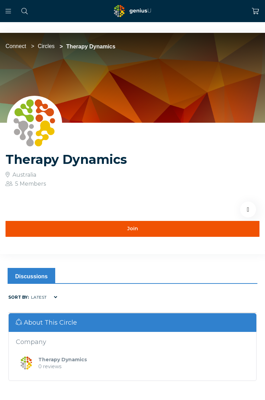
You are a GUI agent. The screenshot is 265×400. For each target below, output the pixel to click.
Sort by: (18, 297)
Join (132, 228)
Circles (46, 46)
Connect (16, 46)
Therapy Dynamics (62, 359)
